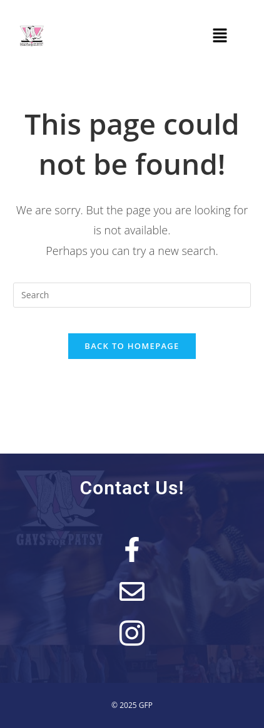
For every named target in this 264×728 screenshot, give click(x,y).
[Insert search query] (132, 295)
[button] (220, 36)
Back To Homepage (131, 345)
